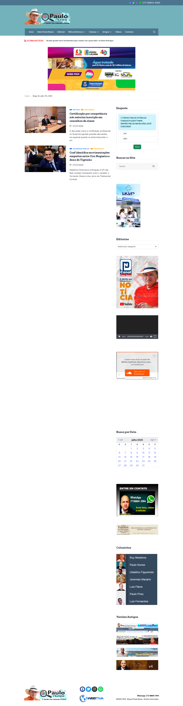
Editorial (61, 32)
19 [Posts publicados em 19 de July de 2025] (155, 457)
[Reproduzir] (119, 336)
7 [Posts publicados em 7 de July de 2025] (125, 452)
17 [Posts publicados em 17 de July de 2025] (143, 457)
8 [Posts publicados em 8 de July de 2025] (131, 452)
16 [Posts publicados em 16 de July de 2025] (137, 457)
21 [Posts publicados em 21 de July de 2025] (125, 461)
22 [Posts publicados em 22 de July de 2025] (131, 461)
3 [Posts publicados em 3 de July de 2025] (143, 448)
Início (31, 32)
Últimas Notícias (76, 32)
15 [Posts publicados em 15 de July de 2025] (131, 457)
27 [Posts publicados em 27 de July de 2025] (119, 465)
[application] (137, 327)
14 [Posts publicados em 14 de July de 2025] (125, 457)
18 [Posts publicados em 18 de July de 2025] (149, 457)
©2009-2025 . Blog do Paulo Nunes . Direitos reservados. (137, 697)
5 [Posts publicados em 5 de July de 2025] (155, 448)
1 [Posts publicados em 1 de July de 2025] (131, 448)
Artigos (107, 32)
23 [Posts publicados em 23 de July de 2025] (137, 461)
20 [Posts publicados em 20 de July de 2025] (119, 461)
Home (27, 96)
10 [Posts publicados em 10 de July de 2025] (143, 452)
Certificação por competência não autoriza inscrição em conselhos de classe (88, 117)
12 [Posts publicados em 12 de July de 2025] (155, 452)
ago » (153, 440)
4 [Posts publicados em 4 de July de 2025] (149, 448)
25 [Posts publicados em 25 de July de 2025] (149, 461)
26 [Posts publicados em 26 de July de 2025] (155, 461)
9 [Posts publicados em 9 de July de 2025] (137, 452)
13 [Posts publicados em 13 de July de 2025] (119, 457)
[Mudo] (151, 336)
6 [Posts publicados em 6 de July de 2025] (119, 452)
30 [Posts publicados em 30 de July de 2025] (137, 465)
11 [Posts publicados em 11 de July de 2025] (149, 452)
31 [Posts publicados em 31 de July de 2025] (143, 465)
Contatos (129, 32)
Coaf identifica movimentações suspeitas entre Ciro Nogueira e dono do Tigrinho (90, 156)
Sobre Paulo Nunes (45, 32)
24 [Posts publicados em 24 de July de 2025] (143, 461)
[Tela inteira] (155, 336)
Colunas (94, 32)
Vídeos (119, 32)
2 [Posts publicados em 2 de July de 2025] (137, 448)
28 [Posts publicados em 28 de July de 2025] (125, 465)
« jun (120, 440)
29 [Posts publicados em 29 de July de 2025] (131, 465)
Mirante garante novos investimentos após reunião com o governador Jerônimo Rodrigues (79, 41)
